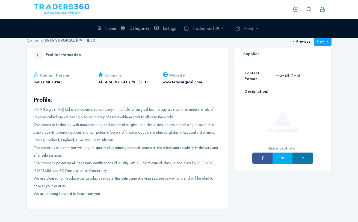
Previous (301, 41)
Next (323, 41)
